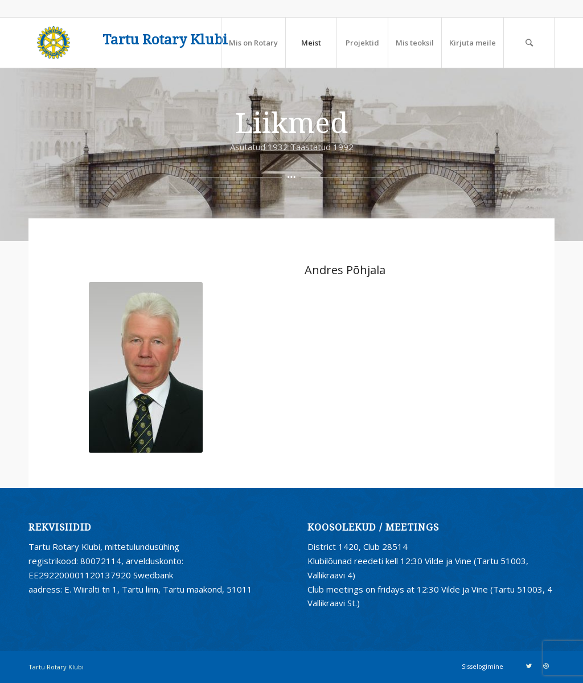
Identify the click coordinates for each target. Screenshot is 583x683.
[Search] (529, 43)
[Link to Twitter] (528, 665)
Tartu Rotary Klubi (165, 40)
